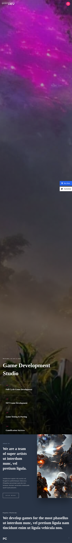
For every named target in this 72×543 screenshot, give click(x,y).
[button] (36, 539)
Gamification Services (16, 430)
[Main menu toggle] (68, 4)
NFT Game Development (17, 403)
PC (5, 539)
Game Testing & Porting (17, 416)
